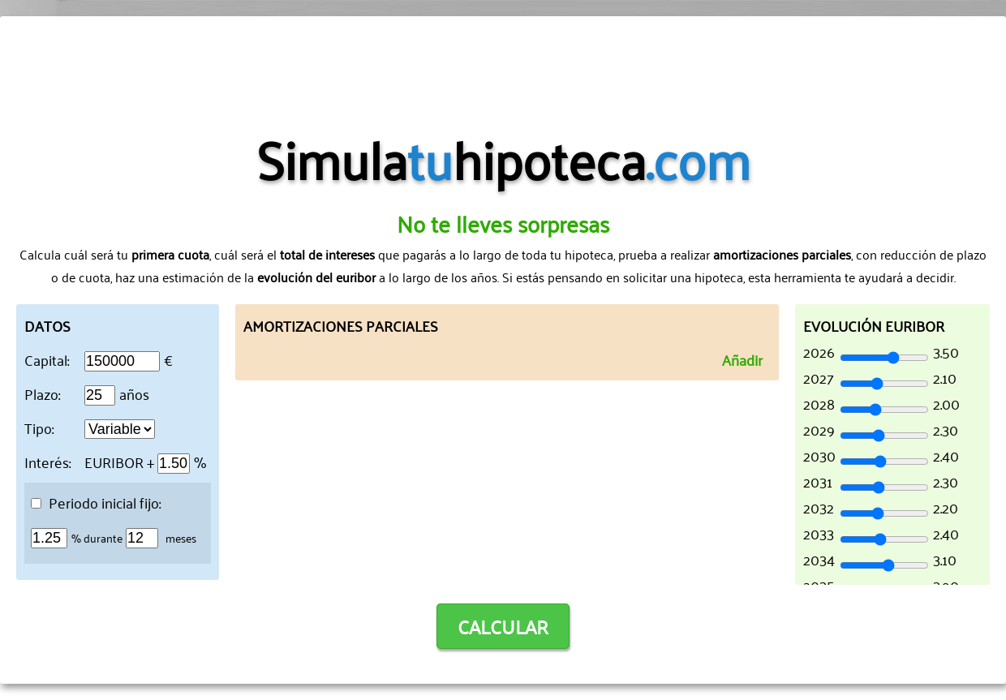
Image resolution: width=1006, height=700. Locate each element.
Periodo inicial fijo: (96, 502)
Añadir (742, 359)
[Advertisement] (503, 68)
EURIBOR (114, 462)
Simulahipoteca (503, 157)
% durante (97, 537)
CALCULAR (503, 626)
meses (181, 537)
